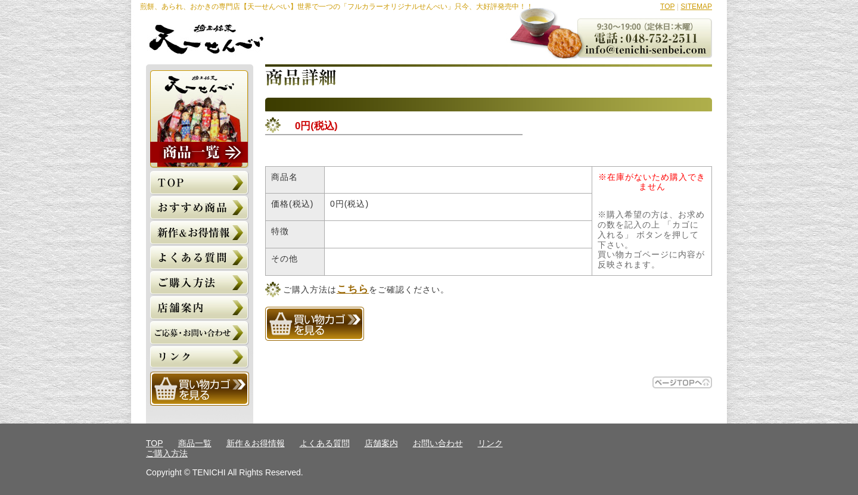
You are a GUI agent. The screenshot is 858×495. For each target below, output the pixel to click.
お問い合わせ (438, 443)
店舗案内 (381, 443)
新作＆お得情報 (255, 443)
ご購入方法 (167, 453)
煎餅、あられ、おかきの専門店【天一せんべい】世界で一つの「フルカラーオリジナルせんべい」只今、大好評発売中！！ (336, 6)
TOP (667, 6)
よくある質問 (325, 443)
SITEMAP (696, 6)
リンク (490, 443)
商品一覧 (195, 443)
